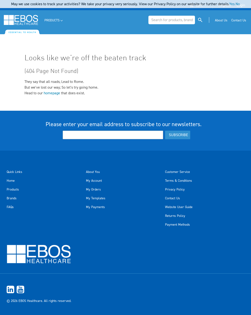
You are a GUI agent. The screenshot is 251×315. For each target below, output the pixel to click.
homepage (52, 93)
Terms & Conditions (178, 181)
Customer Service (177, 172)
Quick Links (14, 172)
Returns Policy (175, 216)
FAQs (10, 207)
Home (11, 181)
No (238, 4)
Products (13, 189)
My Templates (95, 198)
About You (93, 172)
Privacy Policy (175, 189)
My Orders (93, 189)
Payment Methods (177, 225)
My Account (94, 181)
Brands (12, 198)
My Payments (95, 207)
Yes (232, 4)
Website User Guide (179, 207)
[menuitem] (54, 20)
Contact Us (172, 198)
